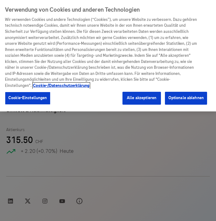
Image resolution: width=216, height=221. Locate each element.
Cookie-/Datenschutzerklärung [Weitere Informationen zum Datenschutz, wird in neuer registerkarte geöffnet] (61, 85)
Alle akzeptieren (141, 98)
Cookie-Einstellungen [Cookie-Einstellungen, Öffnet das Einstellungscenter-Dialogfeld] (27, 98)
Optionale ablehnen (186, 98)
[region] (108, 55)
